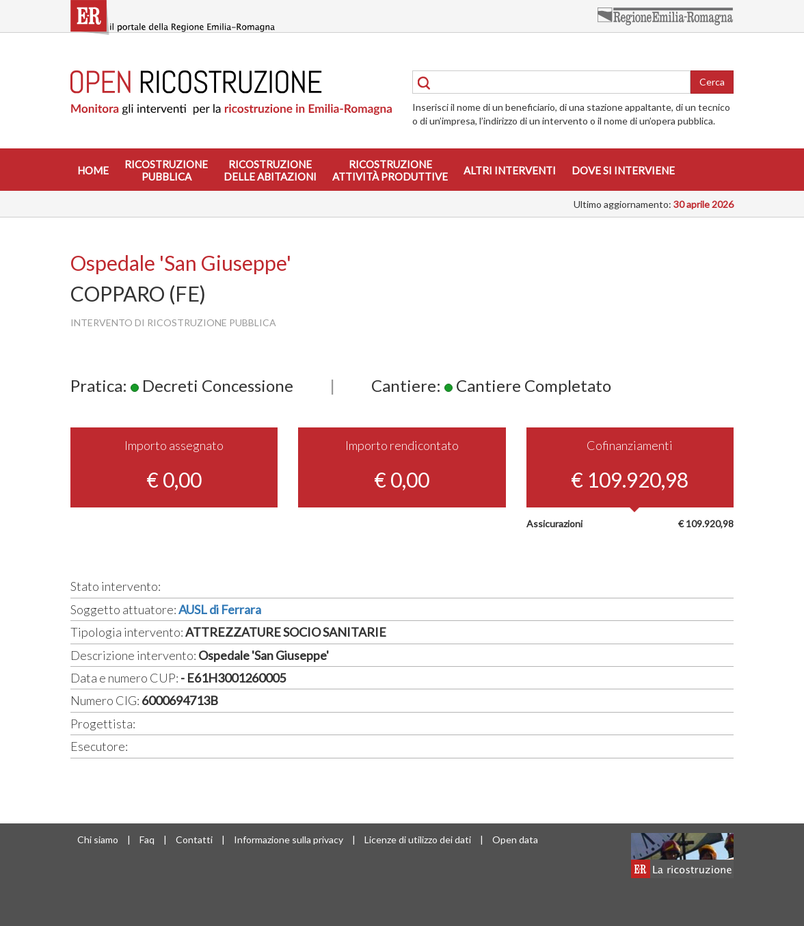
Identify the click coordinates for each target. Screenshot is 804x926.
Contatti (194, 839)
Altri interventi (510, 170)
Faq (147, 839)
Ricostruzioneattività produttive (390, 170)
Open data (515, 839)
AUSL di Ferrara (219, 609)
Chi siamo (97, 839)
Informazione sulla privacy (288, 839)
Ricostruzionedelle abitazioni (270, 170)
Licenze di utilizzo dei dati (417, 839)
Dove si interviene (623, 170)
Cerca (712, 82)
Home (93, 170)
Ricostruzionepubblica (166, 170)
